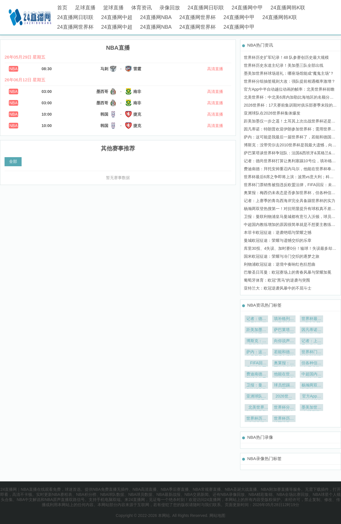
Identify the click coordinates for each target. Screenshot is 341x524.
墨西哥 (102, 91)
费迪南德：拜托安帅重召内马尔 (256, 375)
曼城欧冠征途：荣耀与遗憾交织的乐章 (277, 240)
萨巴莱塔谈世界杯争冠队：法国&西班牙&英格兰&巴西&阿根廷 (284, 330)
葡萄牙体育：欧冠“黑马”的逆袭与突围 (277, 280)
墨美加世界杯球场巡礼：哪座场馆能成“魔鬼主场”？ (289, 73)
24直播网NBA (156, 17)
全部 (13, 161)
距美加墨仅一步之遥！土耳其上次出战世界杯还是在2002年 (256, 330)
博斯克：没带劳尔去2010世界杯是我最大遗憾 (256, 341)
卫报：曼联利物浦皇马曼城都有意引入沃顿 (256, 386)
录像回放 (169, 8)
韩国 (104, 114)
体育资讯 (141, 8)
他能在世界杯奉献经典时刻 (284, 375)
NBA (13, 68)
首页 (62, 8)
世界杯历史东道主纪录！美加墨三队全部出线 (283, 65)
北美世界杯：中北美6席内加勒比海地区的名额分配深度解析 (256, 408)
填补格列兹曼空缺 (284, 319)
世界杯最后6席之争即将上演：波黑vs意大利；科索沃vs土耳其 (311, 319)
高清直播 (215, 68)
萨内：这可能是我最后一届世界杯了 (256, 352)
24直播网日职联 (206, 8)
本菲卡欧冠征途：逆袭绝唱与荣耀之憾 (277, 232)
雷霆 (137, 68)
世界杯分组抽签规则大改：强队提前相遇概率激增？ (289, 81)
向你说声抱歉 (284, 341)
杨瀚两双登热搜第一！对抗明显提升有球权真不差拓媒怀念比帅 (311, 386)
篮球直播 (113, 8)
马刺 (104, 68)
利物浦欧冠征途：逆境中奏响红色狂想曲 (279, 264)
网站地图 (217, 515)
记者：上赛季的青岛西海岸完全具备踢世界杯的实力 (289, 200)
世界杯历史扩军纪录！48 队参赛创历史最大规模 (286, 57)
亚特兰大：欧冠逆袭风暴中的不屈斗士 (277, 288)
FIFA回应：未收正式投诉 (256, 364)
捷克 (137, 114)
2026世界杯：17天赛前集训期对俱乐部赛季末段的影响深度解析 (284, 397)
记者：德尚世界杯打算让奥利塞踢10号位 (256, 319)
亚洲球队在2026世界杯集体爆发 (272, 113)
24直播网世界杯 (197, 17)
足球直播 (85, 8)
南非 (137, 91)
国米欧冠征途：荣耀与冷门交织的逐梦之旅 (281, 256)
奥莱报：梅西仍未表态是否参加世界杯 (284, 364)
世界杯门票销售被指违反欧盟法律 (311, 352)
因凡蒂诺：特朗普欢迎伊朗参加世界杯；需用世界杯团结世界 (311, 330)
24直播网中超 (116, 17)
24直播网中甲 (247, 8)
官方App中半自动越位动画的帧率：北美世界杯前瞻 (289, 89)
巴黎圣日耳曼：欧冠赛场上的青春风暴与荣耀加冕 (287, 272)
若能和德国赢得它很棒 (284, 352)
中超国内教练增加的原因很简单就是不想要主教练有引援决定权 (311, 375)
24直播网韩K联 (288, 8)
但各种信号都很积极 (311, 364)
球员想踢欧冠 (284, 386)
